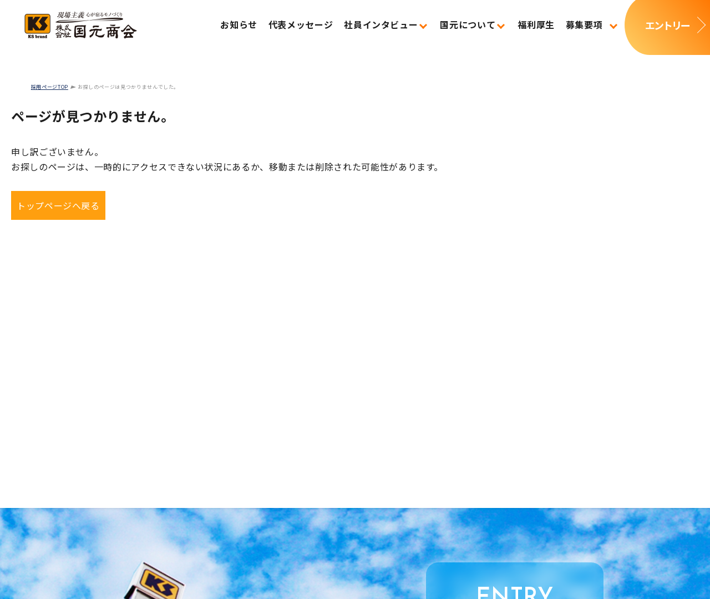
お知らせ (238, 24)
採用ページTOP (49, 86)
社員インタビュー (381, 24)
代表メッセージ (300, 24)
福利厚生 (536, 24)
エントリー (667, 25)
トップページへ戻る (58, 205)
